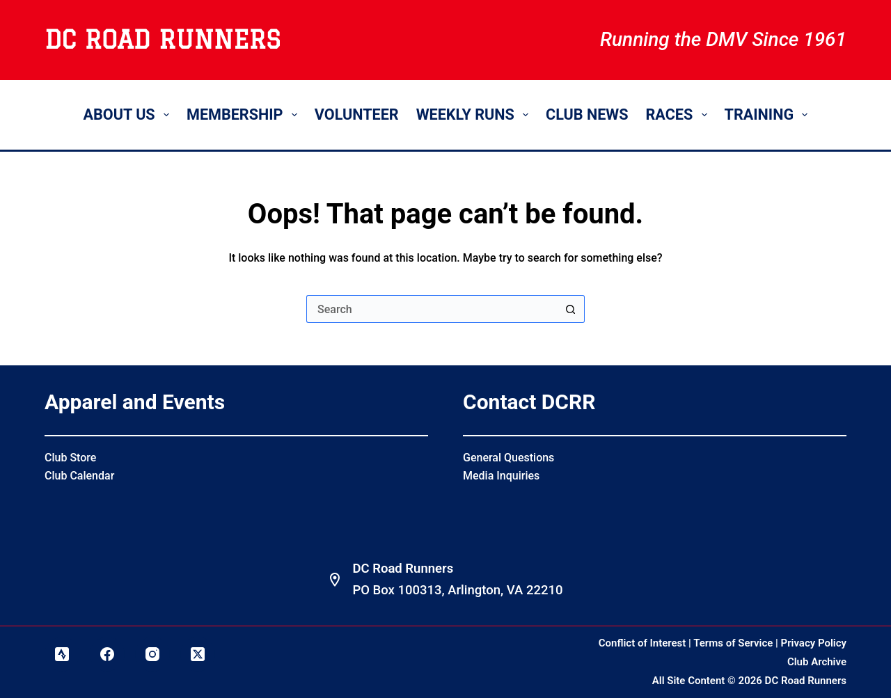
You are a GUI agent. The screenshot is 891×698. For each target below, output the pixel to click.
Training (769, 114)
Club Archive (816, 662)
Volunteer (357, 114)
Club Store (70, 457)
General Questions (508, 457)
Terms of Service (733, 643)
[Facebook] (107, 654)
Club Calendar (79, 475)
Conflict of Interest (642, 643)
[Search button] (571, 309)
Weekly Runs (475, 114)
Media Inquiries (501, 475)
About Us (129, 114)
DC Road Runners (163, 40)
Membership (245, 114)
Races (679, 114)
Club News (587, 114)
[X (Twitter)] (197, 654)
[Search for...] (431, 309)
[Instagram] (152, 654)
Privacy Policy (813, 643)
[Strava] (62, 654)
